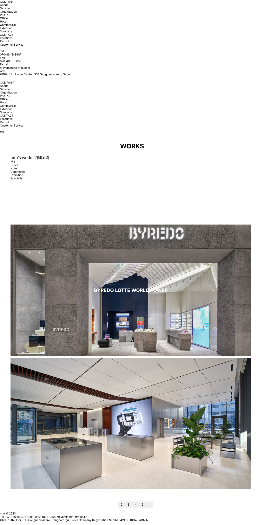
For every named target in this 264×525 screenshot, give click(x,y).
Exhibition (6, 28)
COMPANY (7, 1)
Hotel (3, 21)
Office (4, 18)
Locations (6, 38)
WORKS (5, 15)
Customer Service (12, 44)
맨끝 (149, 504)
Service (5, 8)
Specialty (6, 31)
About (4, 5)
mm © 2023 (8, 513)
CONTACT (7, 34)
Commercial (8, 24)
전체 (13, 161)
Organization (8, 11)
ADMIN (143, 520)
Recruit (4, 41)
